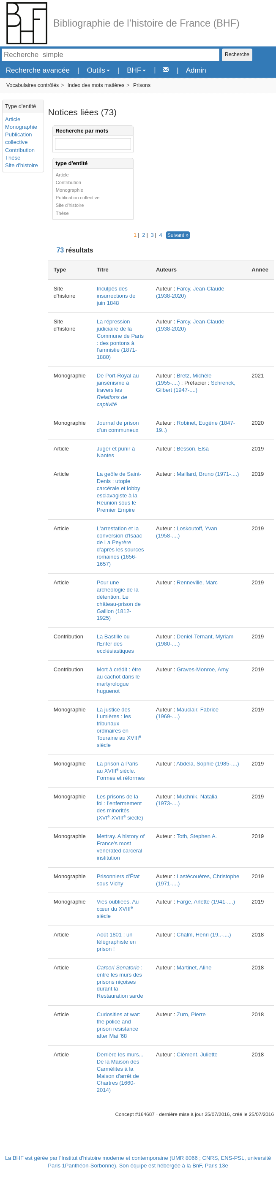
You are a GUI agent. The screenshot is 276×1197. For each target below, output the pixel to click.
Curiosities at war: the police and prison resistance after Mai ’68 (118, 1025)
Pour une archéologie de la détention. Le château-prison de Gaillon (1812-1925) (119, 600)
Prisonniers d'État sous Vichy (118, 880)
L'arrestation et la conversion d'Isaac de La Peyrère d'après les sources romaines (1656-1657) (120, 546)
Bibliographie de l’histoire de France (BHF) (146, 23)
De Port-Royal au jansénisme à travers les (118, 389)
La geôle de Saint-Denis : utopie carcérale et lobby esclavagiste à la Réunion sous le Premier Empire (119, 492)
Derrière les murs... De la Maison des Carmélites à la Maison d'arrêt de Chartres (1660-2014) (120, 1072)
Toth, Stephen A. (197, 836)
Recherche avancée (38, 70)
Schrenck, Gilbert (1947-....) (195, 386)
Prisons (141, 85)
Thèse (12, 158)
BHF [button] (136, 70)
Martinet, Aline (194, 967)
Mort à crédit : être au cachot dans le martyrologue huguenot (119, 680)
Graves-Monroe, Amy (203, 669)
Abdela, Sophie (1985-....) (207, 763)
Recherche (237, 54)
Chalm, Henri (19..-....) (204, 934)
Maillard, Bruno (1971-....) (208, 474)
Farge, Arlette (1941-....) (206, 901)
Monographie (21, 127)
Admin (196, 70)
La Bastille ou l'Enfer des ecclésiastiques (115, 643)
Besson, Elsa (193, 448)
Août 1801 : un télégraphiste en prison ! (116, 941)
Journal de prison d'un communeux (118, 426)
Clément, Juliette (197, 1054)
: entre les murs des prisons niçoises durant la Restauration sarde (120, 981)
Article (12, 119)
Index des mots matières (96, 85)
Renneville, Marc (197, 582)
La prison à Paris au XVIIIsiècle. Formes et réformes (121, 770)
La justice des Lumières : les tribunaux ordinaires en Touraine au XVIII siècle (119, 727)
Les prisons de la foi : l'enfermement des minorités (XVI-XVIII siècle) (120, 807)
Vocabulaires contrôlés (32, 85)
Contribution (20, 150)
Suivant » (178, 235)
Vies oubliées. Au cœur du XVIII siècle (118, 908)
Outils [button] (98, 70)
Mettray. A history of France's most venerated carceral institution (121, 847)
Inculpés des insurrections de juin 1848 (116, 295)
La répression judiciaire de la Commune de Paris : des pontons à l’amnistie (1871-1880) (120, 339)
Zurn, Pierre (191, 1014)
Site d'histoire (21, 165)
